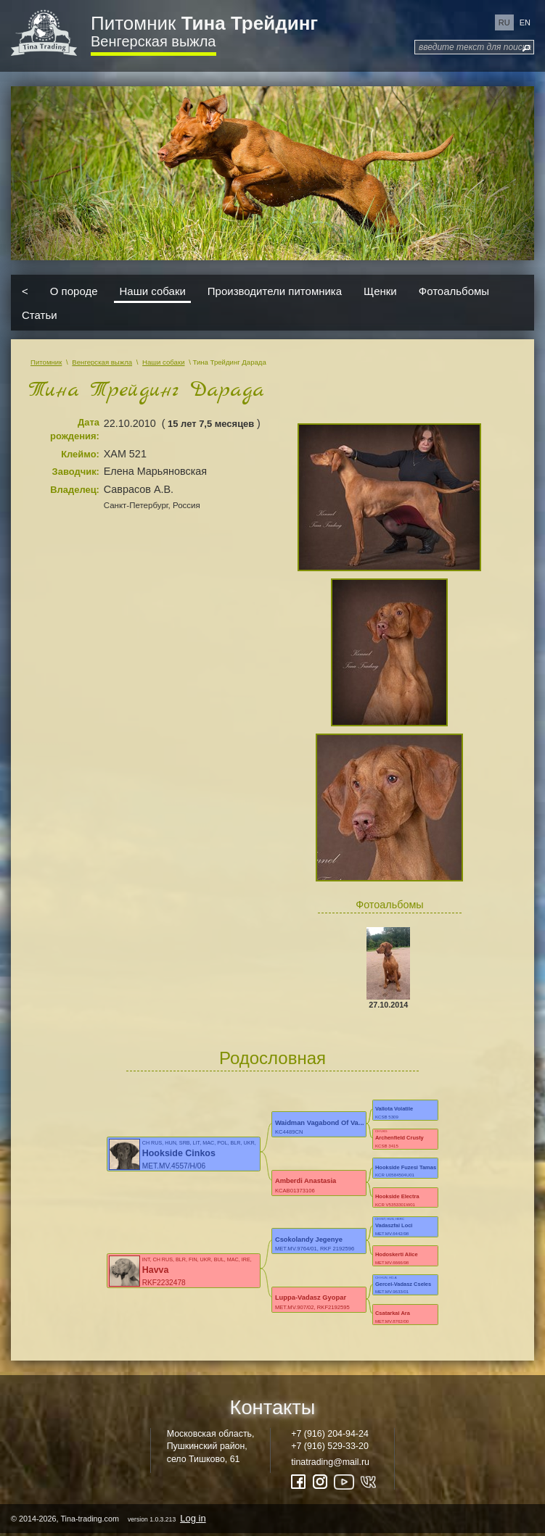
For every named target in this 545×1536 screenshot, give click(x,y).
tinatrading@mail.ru (330, 1462)
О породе (74, 290)
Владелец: (74, 489)
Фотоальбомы (454, 290)
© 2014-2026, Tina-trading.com (109, 1518)
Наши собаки (153, 290)
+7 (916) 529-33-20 (330, 1446)
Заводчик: (75, 471)
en (525, 22)
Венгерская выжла (153, 41)
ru (504, 22)
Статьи (39, 315)
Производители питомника (275, 290)
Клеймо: (80, 454)
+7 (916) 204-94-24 (330, 1434)
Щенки (380, 290)
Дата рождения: (74, 429)
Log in (192, 1518)
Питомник (204, 23)
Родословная (272, 1058)
